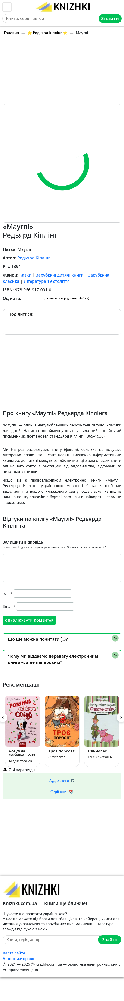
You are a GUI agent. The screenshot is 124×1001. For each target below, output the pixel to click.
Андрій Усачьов (20, 761)
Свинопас (97, 751)
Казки (25, 275)
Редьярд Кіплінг (33, 258)
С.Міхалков (56, 757)
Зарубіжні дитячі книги (60, 275)
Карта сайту (14, 953)
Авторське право (18, 958)
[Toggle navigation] (7, 7)
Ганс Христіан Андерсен (101, 757)
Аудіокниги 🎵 (62, 780)
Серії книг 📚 (62, 791)
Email (9, 606)
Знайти (110, 18)
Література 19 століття (47, 281)
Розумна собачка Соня (22, 753)
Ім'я (8, 593)
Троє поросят (61, 751)
